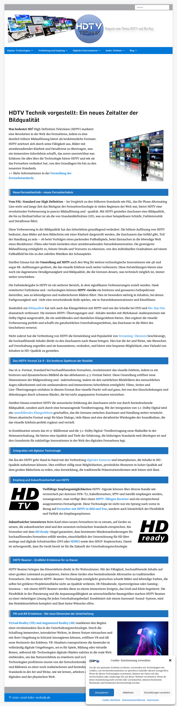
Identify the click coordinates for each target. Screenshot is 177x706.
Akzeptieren (101, 692)
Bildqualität (36, 308)
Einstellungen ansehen (157, 692)
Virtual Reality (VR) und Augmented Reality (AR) (42, 623)
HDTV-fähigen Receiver (112, 499)
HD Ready (42, 531)
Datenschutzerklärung (133, 700)
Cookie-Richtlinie (111, 700)
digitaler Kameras (99, 460)
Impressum (153, 700)
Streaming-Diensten (133, 336)
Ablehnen (128, 692)
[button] (170, 660)
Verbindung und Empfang (51, 50)
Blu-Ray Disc (156, 308)
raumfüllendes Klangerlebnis (33, 412)
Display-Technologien (18, 50)
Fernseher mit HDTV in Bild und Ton (82, 509)
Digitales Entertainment (85, 50)
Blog (132, 50)
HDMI (74, 541)
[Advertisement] (88, 84)
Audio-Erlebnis (114, 50)
